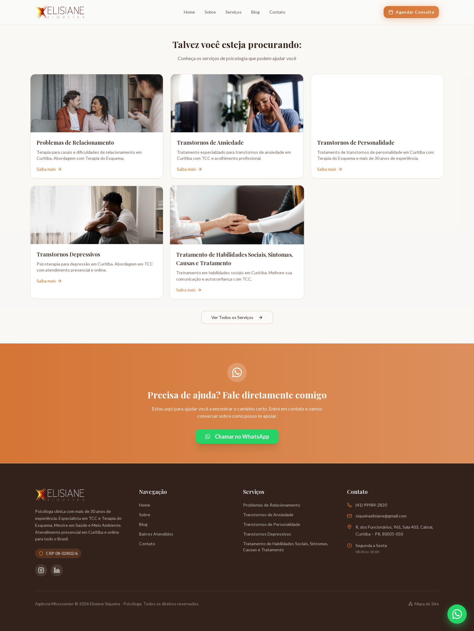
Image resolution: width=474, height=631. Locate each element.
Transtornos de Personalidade (271, 524)
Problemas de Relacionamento (271, 504)
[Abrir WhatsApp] (457, 614)
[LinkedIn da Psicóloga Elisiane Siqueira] (57, 570)
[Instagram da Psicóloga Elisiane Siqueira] (41, 570)
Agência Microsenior (54, 603)
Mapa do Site (423, 603)
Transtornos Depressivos (267, 533)
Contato (277, 11)
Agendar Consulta (411, 11)
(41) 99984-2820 (371, 504)
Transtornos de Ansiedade (268, 514)
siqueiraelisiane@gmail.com (381, 515)
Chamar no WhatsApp (237, 436)
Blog (255, 11)
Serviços (234, 11)
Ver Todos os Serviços (237, 317)
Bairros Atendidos (156, 533)
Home (189, 11)
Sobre (210, 11)
